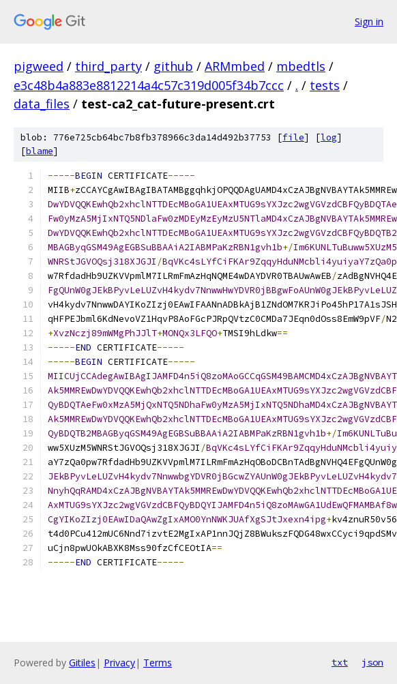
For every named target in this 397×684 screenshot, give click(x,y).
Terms (157, 662)
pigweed (38, 66)
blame (39, 151)
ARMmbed (235, 66)
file (293, 137)
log (329, 137)
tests (325, 85)
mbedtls (300, 66)
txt (340, 662)
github (173, 66)
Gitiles (82, 662)
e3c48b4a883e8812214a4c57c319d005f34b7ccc (149, 85)
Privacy (119, 662)
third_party (108, 66)
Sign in (369, 21)
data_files (42, 103)
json (372, 662)
